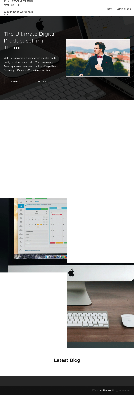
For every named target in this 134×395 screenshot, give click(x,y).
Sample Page (124, 8)
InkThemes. (105, 390)
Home (109, 8)
